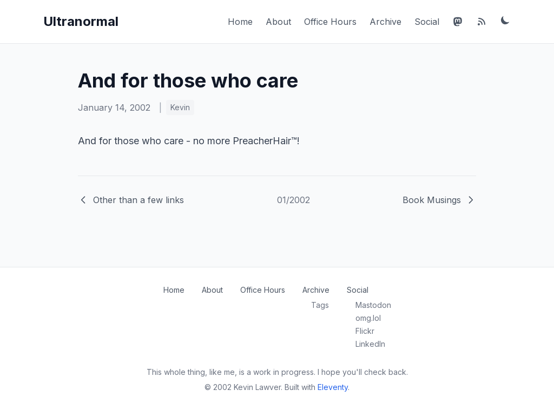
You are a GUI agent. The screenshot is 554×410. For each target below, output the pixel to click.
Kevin (180, 107)
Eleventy (333, 387)
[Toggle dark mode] (505, 20)
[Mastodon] (457, 21)
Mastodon (373, 305)
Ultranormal (80, 21)
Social (426, 21)
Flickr (364, 330)
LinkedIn (370, 343)
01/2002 (293, 199)
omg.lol (368, 317)
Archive (385, 21)
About (278, 21)
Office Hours (330, 21)
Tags (320, 305)
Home (240, 21)
